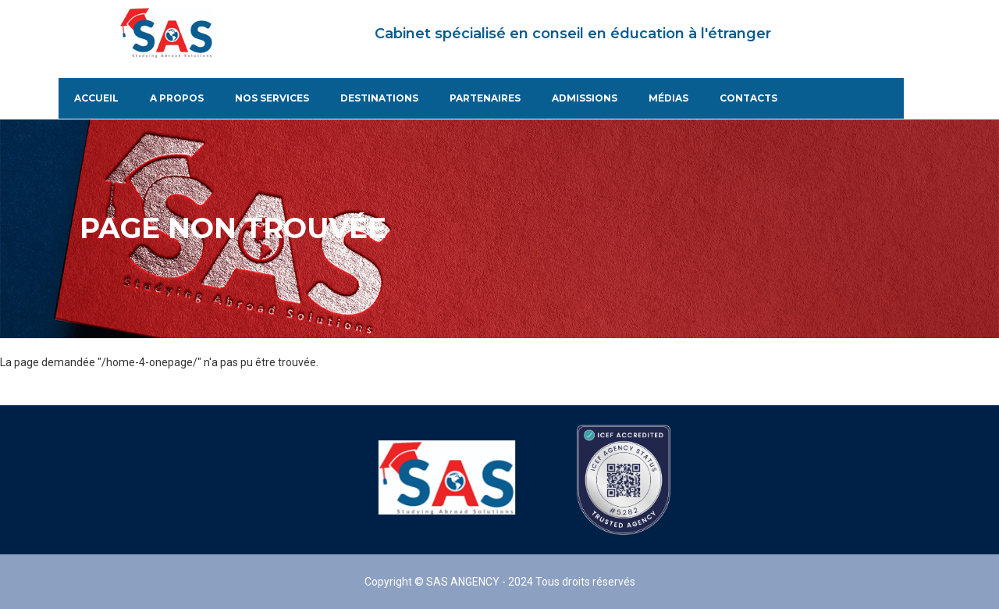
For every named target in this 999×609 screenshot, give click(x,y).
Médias (668, 98)
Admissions (584, 98)
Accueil (96, 98)
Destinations (379, 98)
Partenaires (485, 98)
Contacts (748, 98)
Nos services (272, 98)
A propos (177, 98)
